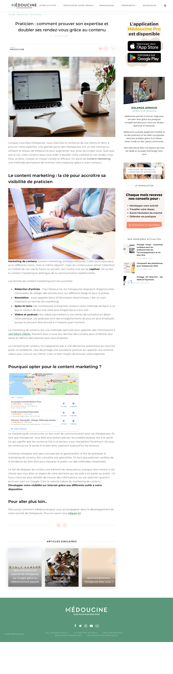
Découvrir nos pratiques (102, 635)
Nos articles (35, 14)
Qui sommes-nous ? (57, 633)
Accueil (11, 14)
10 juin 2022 (62, 36)
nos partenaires (113, 633)
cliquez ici (74, 513)
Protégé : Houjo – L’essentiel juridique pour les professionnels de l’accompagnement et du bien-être (150, 249)
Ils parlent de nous (86, 633)
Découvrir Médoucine (68, 635)
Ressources (22, 14)
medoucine (17, 49)
